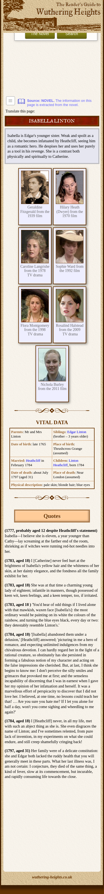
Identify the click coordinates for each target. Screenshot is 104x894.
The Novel (40, 33)
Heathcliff (33, 460)
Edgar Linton (76, 432)
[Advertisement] (52, 66)
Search (71, 33)
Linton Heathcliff (65, 462)
